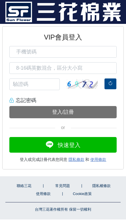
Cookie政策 (82, 194)
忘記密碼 (26, 100)
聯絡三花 (24, 186)
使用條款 (98, 159)
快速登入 (63, 144)
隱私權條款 (101, 186)
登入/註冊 (63, 112)
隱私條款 (76, 159)
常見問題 (62, 186)
